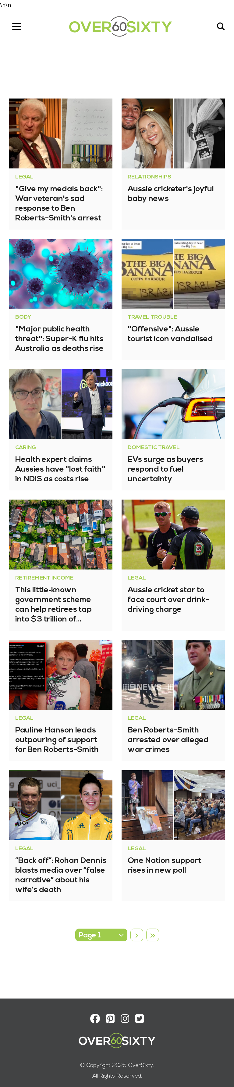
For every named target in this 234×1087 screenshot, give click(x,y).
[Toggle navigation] (16, 26)
